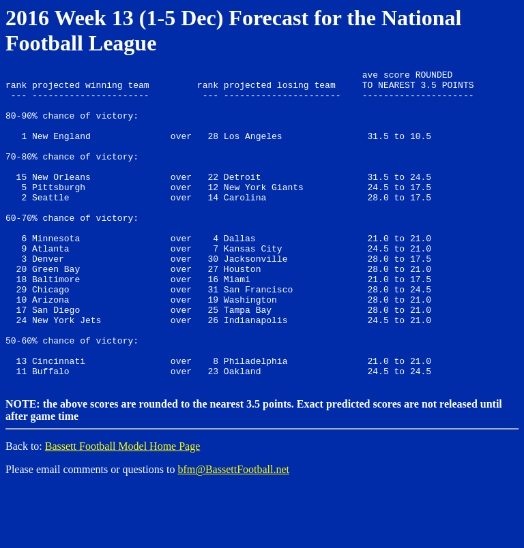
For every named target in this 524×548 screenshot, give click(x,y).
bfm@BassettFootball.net (233, 530)
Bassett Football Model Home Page (123, 507)
